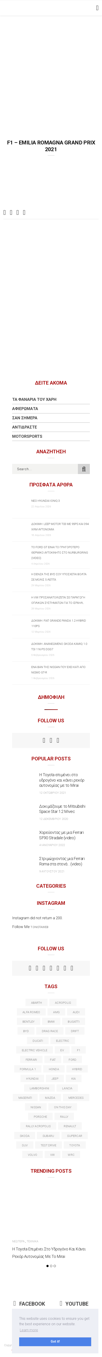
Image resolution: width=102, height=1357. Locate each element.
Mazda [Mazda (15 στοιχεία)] (50, 1097)
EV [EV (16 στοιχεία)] (62, 1050)
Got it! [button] (55, 1341)
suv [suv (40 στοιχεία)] (25, 1145)
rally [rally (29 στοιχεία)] (64, 1116)
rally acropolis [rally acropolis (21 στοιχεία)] (38, 1126)
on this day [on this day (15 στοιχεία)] (62, 1107)
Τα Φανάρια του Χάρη (34, 399)
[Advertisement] (51, 69)
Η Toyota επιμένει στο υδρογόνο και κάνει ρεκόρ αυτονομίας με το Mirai (61, 780)
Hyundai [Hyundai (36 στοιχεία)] (32, 1078)
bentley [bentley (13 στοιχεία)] (29, 1021)
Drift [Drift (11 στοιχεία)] (75, 1031)
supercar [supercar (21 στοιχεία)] (74, 1136)
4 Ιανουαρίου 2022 (52, 845)
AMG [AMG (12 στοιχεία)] (56, 1012)
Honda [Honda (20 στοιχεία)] (54, 1069)
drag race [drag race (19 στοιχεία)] (50, 1031)
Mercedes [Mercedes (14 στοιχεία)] (76, 1097)
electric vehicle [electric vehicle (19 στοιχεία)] (35, 1050)
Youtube (74, 1304)
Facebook (29, 1304)
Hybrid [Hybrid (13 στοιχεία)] (77, 1069)
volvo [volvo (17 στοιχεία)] (32, 1154)
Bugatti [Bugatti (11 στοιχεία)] (73, 1021)
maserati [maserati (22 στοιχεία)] (25, 1097)
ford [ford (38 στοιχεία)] (72, 1059)
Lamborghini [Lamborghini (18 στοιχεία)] (39, 1088)
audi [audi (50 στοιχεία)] (76, 1012)
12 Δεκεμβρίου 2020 (53, 819)
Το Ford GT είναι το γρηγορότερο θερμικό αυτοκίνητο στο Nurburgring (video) (59, 552)
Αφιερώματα (25, 408)
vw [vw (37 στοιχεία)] (52, 1154)
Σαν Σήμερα (24, 417)
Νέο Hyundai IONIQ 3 (45, 500)
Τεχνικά (32, 1241)
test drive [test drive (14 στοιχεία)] (48, 1145)
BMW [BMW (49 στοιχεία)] (51, 1021)
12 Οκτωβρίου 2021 (52, 792)
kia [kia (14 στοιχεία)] (73, 1078)
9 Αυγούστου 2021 (51, 871)
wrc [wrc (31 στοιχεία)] (71, 1154)
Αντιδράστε (24, 427)
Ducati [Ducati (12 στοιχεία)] (38, 1040)
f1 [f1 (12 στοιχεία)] (78, 1050)
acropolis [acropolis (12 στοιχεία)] (63, 1002)
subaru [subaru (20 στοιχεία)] (48, 1136)
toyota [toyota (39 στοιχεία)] (74, 1145)
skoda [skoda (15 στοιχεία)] (24, 1136)
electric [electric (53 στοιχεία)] (62, 1040)
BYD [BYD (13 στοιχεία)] (26, 1031)
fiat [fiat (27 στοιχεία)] (53, 1059)
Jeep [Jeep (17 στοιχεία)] (55, 1078)
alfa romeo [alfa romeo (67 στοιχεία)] (31, 1012)
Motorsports (27, 436)
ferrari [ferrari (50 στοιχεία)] (31, 1059)
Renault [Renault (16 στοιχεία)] (70, 1126)
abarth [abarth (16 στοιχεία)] (36, 1002)
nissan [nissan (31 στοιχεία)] (36, 1107)
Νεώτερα (18, 1241)
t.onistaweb (39, 927)
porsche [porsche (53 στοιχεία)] (40, 1116)
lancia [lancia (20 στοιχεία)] (67, 1088)
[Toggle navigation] (96, 8)
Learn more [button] (29, 1330)
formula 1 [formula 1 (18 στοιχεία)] (28, 1069)
